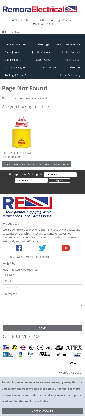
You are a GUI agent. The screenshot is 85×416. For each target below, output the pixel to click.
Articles (42, 20)
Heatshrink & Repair (68, 44)
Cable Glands (13, 59)
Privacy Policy (39, 401)
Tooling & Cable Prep (17, 75)
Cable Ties (74, 67)
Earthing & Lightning (17, 67)
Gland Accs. (43, 59)
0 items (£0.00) (42, 24)
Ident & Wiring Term (17, 44)
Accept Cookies (42, 411)
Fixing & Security (70, 75)
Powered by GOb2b (69, 372)
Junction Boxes (41, 52)
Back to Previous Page (19, 164)
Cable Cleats (72, 59)
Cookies (19, 401)
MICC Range (48, 67)
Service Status (22, 20)
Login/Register (62, 20)
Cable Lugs (42, 44)
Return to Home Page (54, 164)
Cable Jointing (13, 52)
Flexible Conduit (70, 52)
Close (42, 37)
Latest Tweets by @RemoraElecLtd (28, 256)
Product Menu (12, 32)
